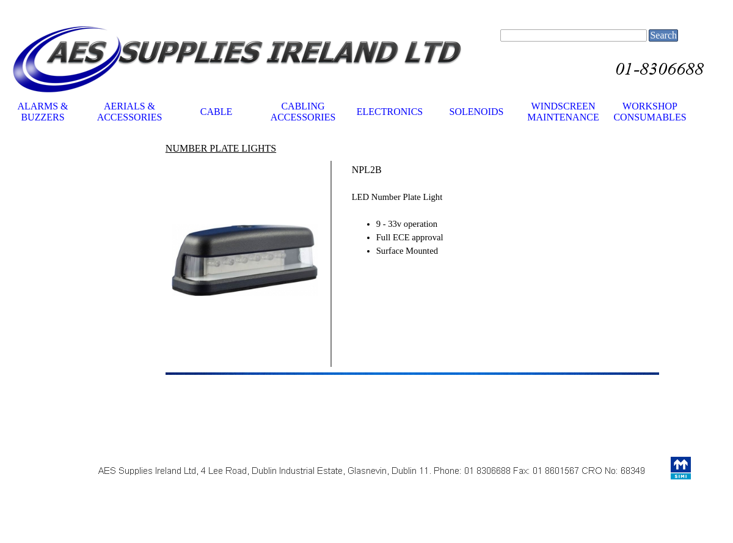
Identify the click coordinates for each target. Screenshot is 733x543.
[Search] (573, 35)
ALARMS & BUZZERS (42, 111)
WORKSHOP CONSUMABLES (649, 111)
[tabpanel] (245, 148)
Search (663, 35)
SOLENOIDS (477, 111)
